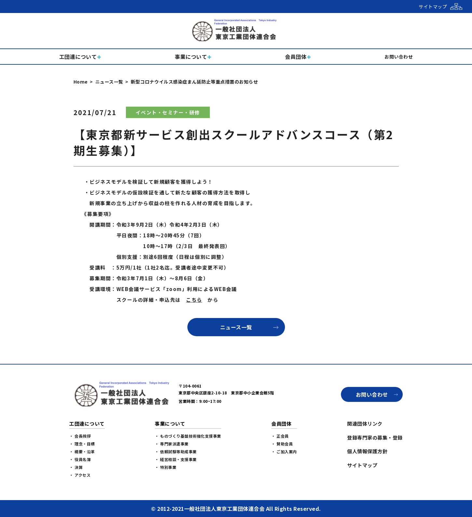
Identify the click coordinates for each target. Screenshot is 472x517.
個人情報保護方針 (367, 451)
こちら (194, 299)
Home (81, 81)
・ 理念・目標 (82, 443)
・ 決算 (76, 467)
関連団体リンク (365, 423)
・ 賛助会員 (282, 443)
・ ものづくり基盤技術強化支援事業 (188, 436)
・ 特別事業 (165, 467)
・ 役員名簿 (80, 459)
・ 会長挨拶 (80, 436)
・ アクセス (79, 475)
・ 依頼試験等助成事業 (176, 451)
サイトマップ (362, 465)
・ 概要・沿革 (82, 451)
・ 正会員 (280, 436)
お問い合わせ (372, 394)
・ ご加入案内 (284, 451)
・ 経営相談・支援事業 (176, 459)
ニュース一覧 (109, 81)
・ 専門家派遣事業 (172, 443)
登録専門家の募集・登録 (375, 437)
